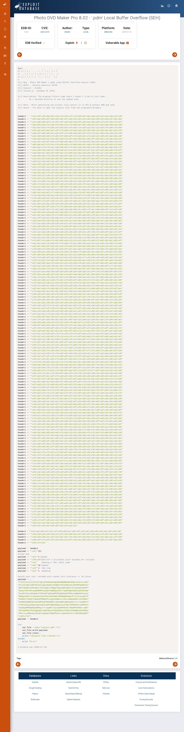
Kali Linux (106, 688)
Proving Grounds (146, 699)
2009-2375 (45, 32)
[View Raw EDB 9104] (86, 42)
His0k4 (67, 32)
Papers (35, 694)
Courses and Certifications (146, 682)
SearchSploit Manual (73, 694)
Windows (108, 32)
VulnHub (106, 694)
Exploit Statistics (73, 699)
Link (176, 658)
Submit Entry (73, 688)
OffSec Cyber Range (146, 694)
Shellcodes (35, 699)
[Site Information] (169, 6)
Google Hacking (35, 688)
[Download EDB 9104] (77, 42)
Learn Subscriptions (146, 688)
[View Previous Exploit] (19, 54)
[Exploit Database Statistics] (162, 6)
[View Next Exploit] (174, 54)
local (86, 32)
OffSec (106, 682)
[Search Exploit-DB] (177, 6)
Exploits (35, 682)
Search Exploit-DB (73, 682)
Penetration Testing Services (146, 705)
